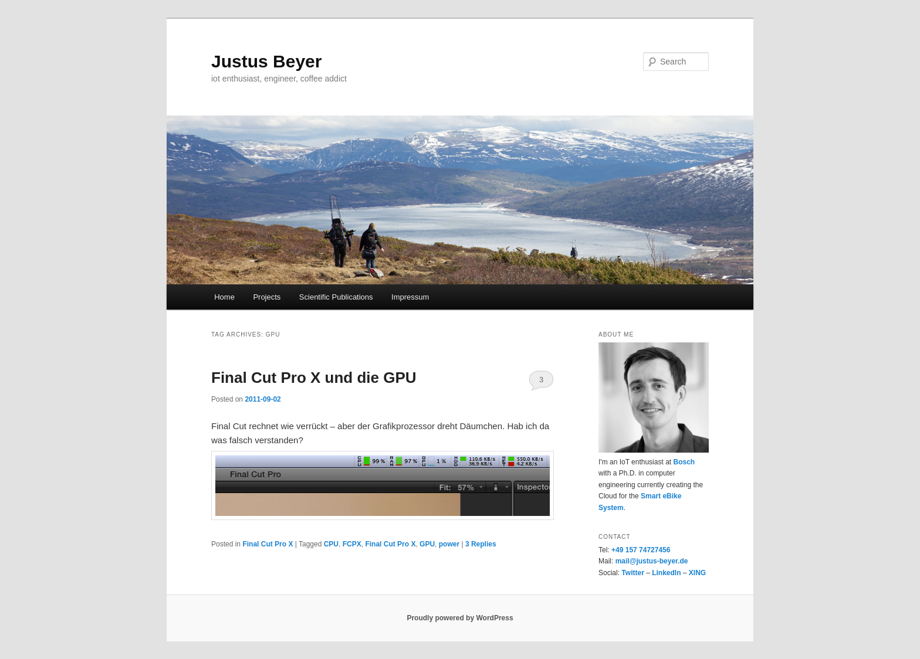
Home (224, 297)
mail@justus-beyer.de (651, 561)
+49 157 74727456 (640, 550)
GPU (427, 544)
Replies (480, 544)
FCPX (352, 544)
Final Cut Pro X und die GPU (314, 377)
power (449, 544)
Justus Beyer (266, 61)
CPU (331, 544)
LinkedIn (666, 573)
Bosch (684, 462)
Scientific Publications (336, 297)
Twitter (632, 573)
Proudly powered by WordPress (460, 618)
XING (697, 573)
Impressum (410, 297)
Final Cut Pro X (267, 544)
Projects (266, 297)
